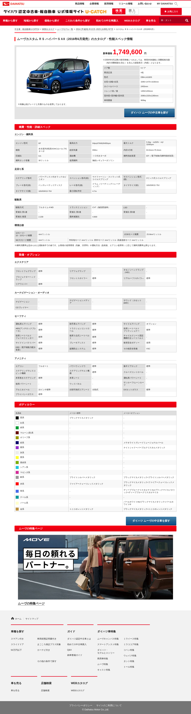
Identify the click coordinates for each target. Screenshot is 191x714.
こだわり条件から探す (77, 20)
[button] (176, 4)
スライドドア (17, 644)
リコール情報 (126, 3)
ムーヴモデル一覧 (65, 29)
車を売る (151, 20)
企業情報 (94, 3)
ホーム (16, 619)
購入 (132, 11)
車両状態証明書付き (47, 638)
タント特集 (129, 661)
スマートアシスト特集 (108, 644)
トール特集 (129, 667)
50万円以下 (16, 650)
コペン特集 (129, 650)
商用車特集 (102, 658)
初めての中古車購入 (107, 20)
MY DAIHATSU (165, 3)
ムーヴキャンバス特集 (108, 638)
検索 (118, 11)
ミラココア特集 (131, 644)
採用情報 (108, 3)
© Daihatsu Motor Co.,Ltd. (95, 709)
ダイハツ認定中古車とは (79, 638)
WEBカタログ (132, 20)
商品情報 (79, 3)
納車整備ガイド (74, 655)
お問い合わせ (145, 3)
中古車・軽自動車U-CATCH (27, 29)
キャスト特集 (103, 670)
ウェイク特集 (130, 655)
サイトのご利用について (109, 705)
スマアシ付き (17, 638)
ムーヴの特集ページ (31, 603)
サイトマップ (31, 619)
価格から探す (51, 20)
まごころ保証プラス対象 (49, 644)
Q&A (69, 650)
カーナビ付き (43, 650)
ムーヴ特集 (102, 664)
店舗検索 (45, 690)
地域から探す (31, 20)
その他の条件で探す (47, 661)
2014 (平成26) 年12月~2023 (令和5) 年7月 (94, 29)
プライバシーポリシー (80, 705)
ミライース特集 (131, 638)
